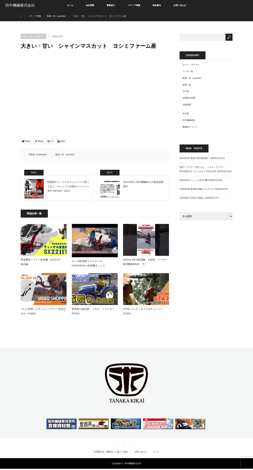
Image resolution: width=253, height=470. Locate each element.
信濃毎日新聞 (189, 98)
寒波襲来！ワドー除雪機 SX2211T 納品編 (43, 263)
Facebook (123, 445)
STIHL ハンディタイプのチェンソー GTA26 (144, 312)
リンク (156, 453)
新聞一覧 (187, 85)
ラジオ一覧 (188, 71)
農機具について (190, 127)
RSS (135, 445)
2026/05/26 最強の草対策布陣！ (195, 158)
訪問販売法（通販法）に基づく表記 (111, 453)
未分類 (186, 113)
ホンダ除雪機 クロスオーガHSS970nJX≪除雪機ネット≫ (88, 264)
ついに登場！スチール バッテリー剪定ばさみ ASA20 (43, 312)
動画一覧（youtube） (33, 36)
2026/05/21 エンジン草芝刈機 (194, 180)
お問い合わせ (179, 5)
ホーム (70, 5)
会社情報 (90, 5)
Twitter (117, 445)
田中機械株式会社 (20, 5)
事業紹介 (111, 5)
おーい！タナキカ (191, 64)
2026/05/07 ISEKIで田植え (192, 198)
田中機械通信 (189, 120)
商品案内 (157, 5)
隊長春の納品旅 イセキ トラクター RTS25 (94, 312)
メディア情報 (133, 5)
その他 (186, 91)
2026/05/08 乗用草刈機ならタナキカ (197, 189)
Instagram (129, 445)
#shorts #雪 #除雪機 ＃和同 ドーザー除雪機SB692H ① (145, 263)
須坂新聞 (187, 104)
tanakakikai (41, 154)
